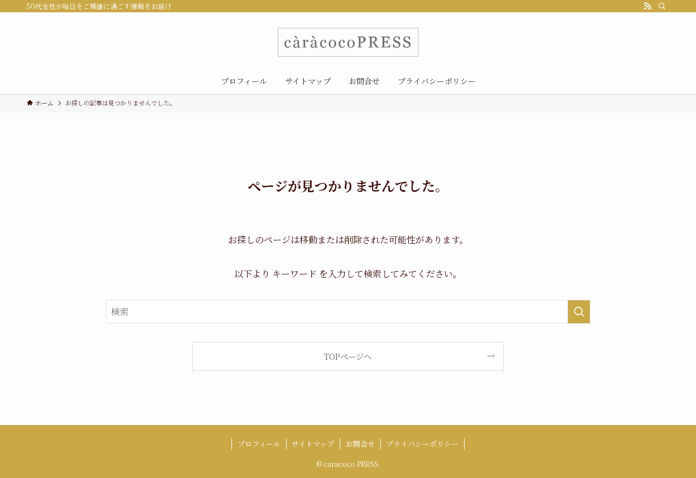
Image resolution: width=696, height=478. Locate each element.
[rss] (647, 6)
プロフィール (259, 443)
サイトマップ (313, 443)
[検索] (662, 6)
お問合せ (360, 443)
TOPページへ (347, 356)
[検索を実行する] (579, 312)
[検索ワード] (348, 312)
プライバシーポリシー (422, 443)
